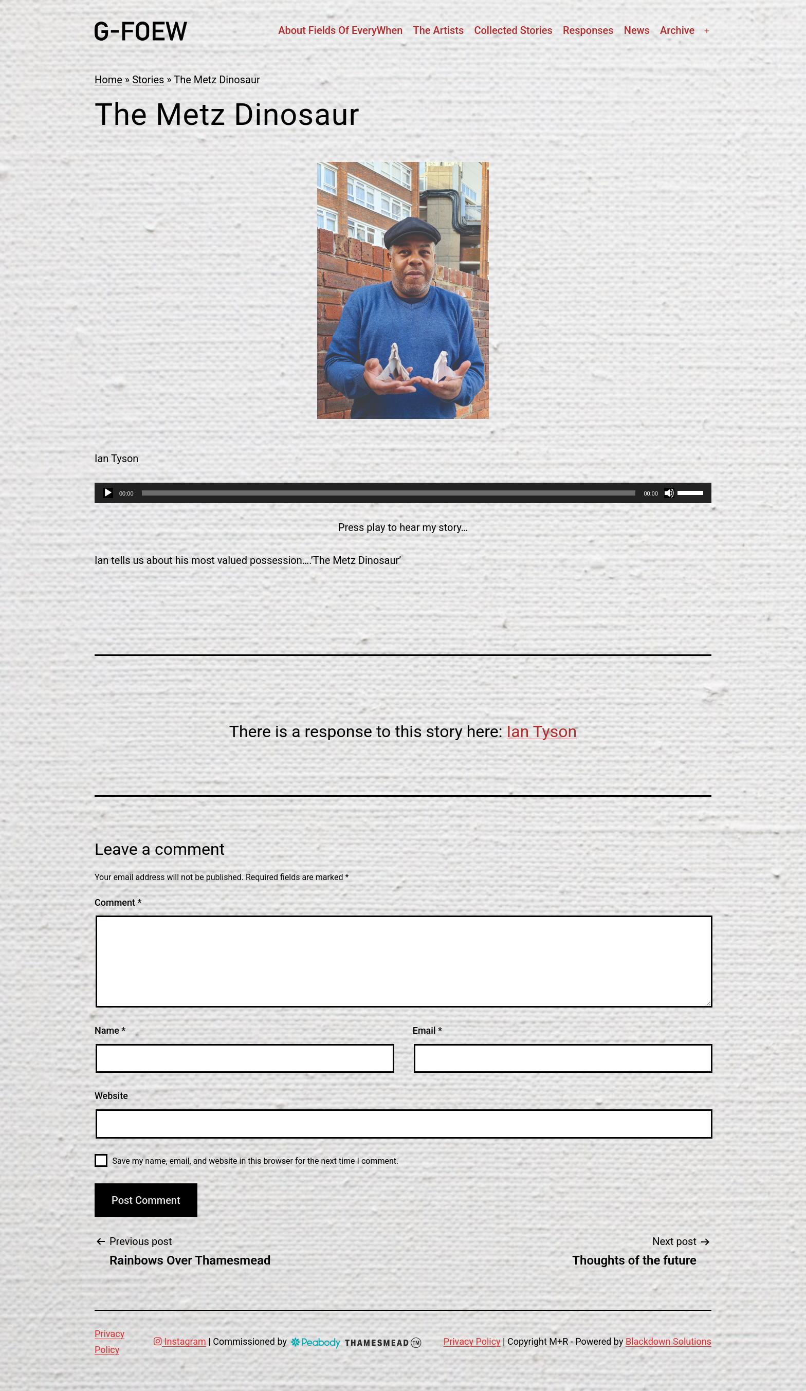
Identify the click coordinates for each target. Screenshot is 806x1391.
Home (108, 80)
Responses (588, 30)
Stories (148, 80)
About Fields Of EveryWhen (340, 30)
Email (427, 1030)
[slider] (389, 493)
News (637, 30)
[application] (403, 493)
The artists (438, 30)
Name (110, 1030)
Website (111, 1095)
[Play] (108, 493)
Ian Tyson (542, 731)
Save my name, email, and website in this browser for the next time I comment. (256, 1161)
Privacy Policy (472, 1341)
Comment (118, 902)
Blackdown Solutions (668, 1341)
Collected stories (513, 30)
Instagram (180, 1341)
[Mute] (669, 493)
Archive (677, 30)
